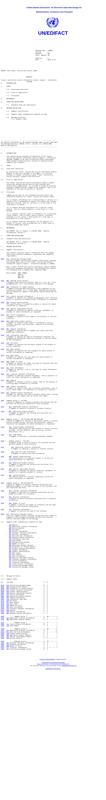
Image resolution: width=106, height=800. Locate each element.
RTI (8, 412)
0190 (2, 464)
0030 (2, 338)
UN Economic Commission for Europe (53, 786)
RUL (8, 435)
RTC (8, 420)
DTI (12, 535)
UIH (8, 304)
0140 (2, 427)
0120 (2, 412)
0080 (2, 379)
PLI (8, 349)
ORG (8, 338)
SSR (8, 364)
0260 (2, 522)
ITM (10, 515)
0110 (2, 405)
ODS (8, 379)
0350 (2, 590)
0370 (2, 605)
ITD (8, 395)
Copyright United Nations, (47, 783)
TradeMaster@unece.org (68, 789)
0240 (2, 506)
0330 (2, 573)
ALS (10, 481)
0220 (2, 487)
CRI (10, 582)
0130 (2, 420)
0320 (2, 563)
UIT (8, 610)
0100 (2, 395)
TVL (10, 506)
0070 (2, 371)
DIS (10, 590)
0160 (2, 442)
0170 (2, 450)
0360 (2, 597)
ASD (10, 563)
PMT (8, 388)
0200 (2, 474)
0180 (2, 457)
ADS (8, 450)
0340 (2, 582)
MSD (8, 330)
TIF (10, 605)
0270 (2, 530)
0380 (2, 610)
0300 (2, 549)
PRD (8, 356)
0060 (2, 364)
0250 (2, 515)
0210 (2, 481)
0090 (2, 388)
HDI (8, 464)
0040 (2, 349)
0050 (2, 356)
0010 (2, 304)
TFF (8, 371)
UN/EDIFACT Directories (53, 792)
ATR (8, 405)
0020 (2, 330)
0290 (2, 541)
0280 (2, 535)
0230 (2, 496)
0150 (2, 435)
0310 (2, 556)
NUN (8, 427)
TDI (8, 442)
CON (8, 457)
